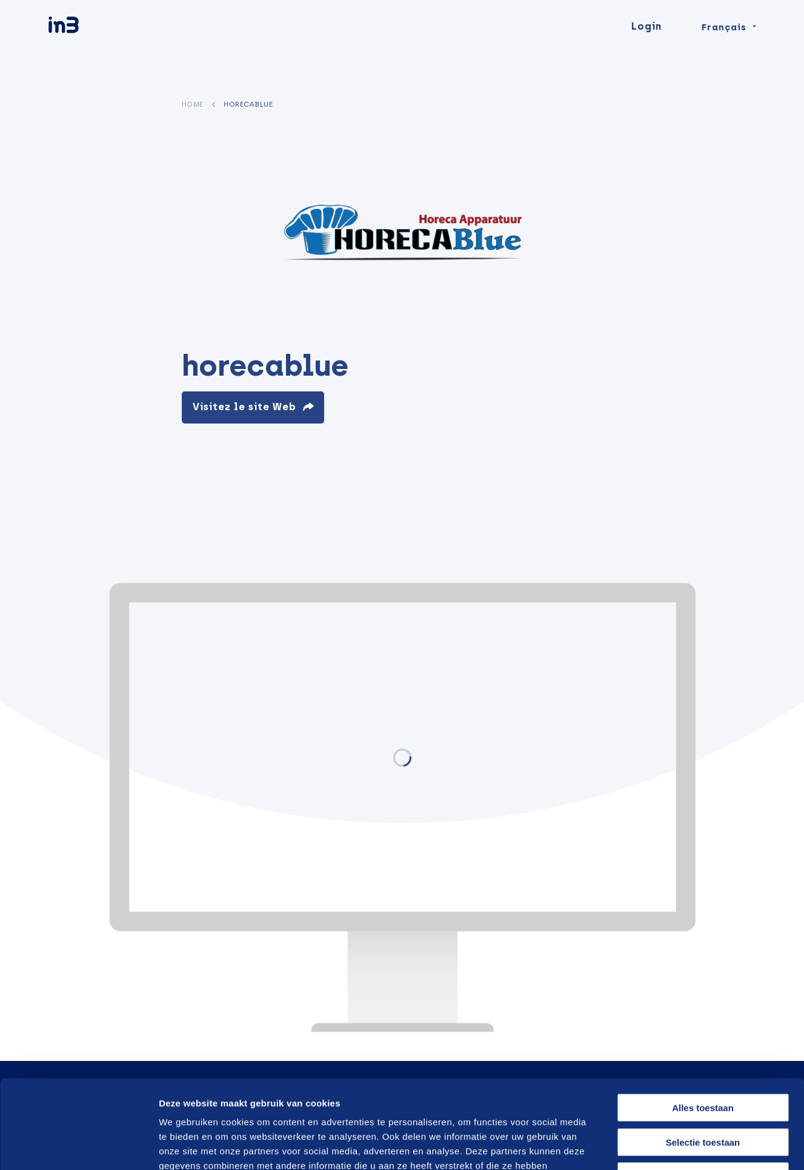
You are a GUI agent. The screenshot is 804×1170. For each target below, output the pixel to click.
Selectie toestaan (703, 1059)
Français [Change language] (724, 49)
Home (193, 104)
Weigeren (702, 1093)
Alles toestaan (703, 1024)
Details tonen (650, 1146)
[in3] (84, 50)
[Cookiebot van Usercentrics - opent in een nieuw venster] (78, 1146)
